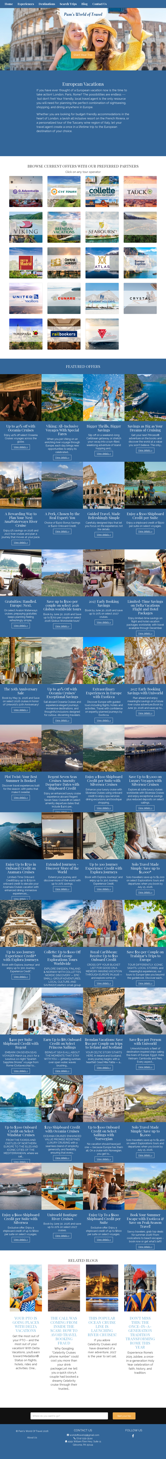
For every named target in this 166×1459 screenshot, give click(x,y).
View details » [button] (21, 447)
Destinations (47, 4)
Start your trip (124, 1416)
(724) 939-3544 (84, 1438)
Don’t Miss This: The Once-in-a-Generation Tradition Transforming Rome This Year (140, 1332)
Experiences (26, 4)
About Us (32, 1437)
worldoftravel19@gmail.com (84, 1435)
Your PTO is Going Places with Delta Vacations (26, 1324)
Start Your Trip (83, 54)
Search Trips (68, 4)
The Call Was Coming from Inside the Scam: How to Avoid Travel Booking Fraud (63, 1330)
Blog (84, 4)
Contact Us (99, 4)
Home (9, 4)
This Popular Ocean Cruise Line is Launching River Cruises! (102, 1326)
